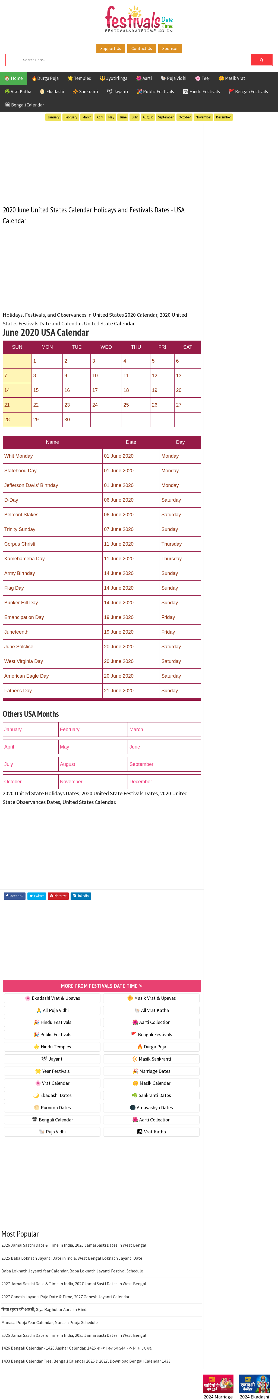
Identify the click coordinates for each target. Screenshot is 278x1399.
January (53, 117)
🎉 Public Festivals (155, 92)
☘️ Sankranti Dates (144, 1095)
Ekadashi (255, 496)
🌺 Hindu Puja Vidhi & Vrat (228, 309)
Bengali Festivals (221, 496)
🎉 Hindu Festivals (50, 1022)
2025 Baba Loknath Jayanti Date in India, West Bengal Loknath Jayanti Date (71, 1257)
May (111, 117)
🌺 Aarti (144, 78)
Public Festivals (220, 524)
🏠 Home (13, 78)
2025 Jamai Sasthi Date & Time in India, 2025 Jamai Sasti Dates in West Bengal (73, 1334)
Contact (208, 687)
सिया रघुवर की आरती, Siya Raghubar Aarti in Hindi (44, 1309)
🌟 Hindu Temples (50, 1046)
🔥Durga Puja (45, 78)
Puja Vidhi (254, 524)
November (203, 117)
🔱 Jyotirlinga (113, 78)
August (148, 117)
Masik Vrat (245, 515)
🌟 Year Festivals (50, 1070)
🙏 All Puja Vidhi (49, 1010)
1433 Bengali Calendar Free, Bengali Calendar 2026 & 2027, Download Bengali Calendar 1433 (85, 1360)
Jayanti (250, 505)
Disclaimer (210, 696)
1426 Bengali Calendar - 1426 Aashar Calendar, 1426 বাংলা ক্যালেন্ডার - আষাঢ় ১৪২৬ (76, 1347)
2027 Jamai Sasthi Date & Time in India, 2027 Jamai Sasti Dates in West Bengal (73, 1283)
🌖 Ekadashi (52, 92)
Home (206, 668)
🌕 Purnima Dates (49, 1107)
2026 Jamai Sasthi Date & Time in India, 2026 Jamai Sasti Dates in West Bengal (73, 1244)
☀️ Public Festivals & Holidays (232, 321)
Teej (227, 543)
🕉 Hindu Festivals (201, 92)
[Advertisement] (97, 161)
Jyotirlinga (215, 515)
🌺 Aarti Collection (144, 1022)
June (123, 117)
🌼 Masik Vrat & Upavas (144, 997)
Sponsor (170, 48)
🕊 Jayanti (117, 92)
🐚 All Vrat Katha (144, 1010)
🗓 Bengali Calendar (24, 105)
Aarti (247, 486)
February (71, 117)
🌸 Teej (202, 78)
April (100, 117)
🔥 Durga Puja (144, 1046)
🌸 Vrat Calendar (50, 1083)
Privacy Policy (214, 705)
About (206, 677)
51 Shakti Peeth (219, 486)
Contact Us (141, 48)
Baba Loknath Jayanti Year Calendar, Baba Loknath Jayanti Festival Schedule (72, 1270)
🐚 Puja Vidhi (173, 78)
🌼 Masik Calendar (144, 1083)
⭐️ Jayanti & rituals (222, 298)
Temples (247, 543)
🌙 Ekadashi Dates (50, 1095)
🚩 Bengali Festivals (248, 92)
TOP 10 (209, 543)
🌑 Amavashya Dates (144, 1107)
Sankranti (213, 534)
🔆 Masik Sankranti (144, 1058)
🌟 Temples (79, 78)
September (165, 117)
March (87, 117)
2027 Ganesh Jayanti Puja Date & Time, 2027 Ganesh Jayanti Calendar (65, 1296)
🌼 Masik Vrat (232, 78)
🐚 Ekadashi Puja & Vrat (226, 275)
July (135, 117)
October (185, 117)
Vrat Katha (214, 553)
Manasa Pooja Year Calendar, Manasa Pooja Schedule (49, 1322)
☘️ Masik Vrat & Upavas (226, 287)
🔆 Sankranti (85, 92)
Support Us (110, 48)
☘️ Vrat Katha (17, 92)
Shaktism (240, 534)
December (223, 117)
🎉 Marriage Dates (144, 1070)
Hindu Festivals (219, 505)
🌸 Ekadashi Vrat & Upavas (50, 997)
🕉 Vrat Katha (144, 1131)
